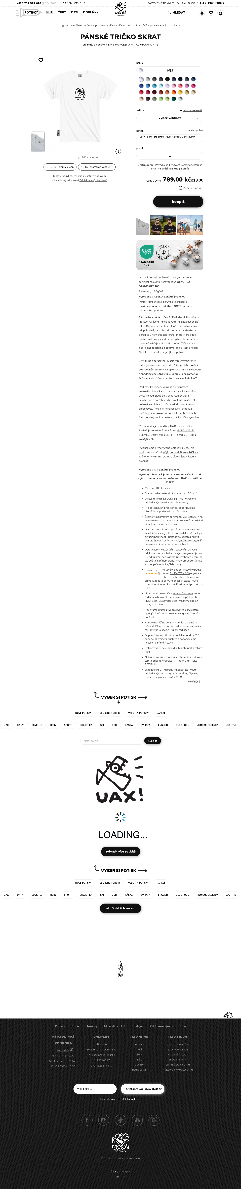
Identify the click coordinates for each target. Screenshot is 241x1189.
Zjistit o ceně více (191, 188)
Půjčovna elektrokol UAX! (178, 1070)
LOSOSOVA (180, 85)
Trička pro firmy (177, 1060)
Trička (111, 25)
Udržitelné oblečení (178, 1045)
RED (141, 92)
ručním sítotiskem (183, 594)
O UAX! (181, 3)
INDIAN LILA (193, 85)
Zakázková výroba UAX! (93, 180)
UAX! (114, 1159)
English (126, 1172)
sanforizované (170, 541)
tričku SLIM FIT (167, 435)
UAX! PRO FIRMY (212, 3)
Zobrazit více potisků (121, 852)
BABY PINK (174, 85)
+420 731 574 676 (29, 3)
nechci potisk (195, 130)
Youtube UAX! (137, 1120)
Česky (114, 1172)
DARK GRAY (154, 79)
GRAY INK (187, 79)
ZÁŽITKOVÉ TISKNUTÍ (161, 3)
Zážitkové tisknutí (178, 1050)
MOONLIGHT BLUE (193, 79)
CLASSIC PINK (187, 85)
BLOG (191, 3)
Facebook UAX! (87, 1120)
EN (70, 3)
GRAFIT (161, 79)
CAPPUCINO (141, 99)
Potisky (32, 12)
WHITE (174, 25)
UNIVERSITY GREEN (174, 99)
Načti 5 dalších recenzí (120, 908)
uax (68, 25)
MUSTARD (187, 92)
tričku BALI (185, 435)
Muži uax (77, 25)
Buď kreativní (139, 1070)
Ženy (62, 12)
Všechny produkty (95, 25)
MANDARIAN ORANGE (167, 92)
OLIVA (154, 99)
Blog (183, 1026)
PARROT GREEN (167, 99)
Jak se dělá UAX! (114, 1026)
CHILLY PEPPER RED (148, 92)
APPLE (161, 99)
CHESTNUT (148, 99)
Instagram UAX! (103, 1120)
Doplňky (91, 12)
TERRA (161, 92)
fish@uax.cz (67, 1056)
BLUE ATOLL (154, 85)
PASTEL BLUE (161, 85)
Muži (49, 12)
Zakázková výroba (161, 1026)
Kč (76, 3)
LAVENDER (167, 85)
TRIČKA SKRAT (123, 25)
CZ (64, 3)
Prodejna (137, 1026)
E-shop (76, 1026)
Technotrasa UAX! (154, 1120)
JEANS (174, 79)
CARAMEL (193, 92)
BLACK (167, 79)
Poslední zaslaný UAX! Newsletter (120, 1099)
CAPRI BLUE (148, 85)
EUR (82, 3)
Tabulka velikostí (192, 110)
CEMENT (148, 79)
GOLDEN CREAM (180, 92)
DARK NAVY (180, 79)
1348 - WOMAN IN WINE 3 (96, 167)
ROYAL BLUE (141, 85)
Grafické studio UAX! (178, 1065)
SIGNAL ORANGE (174, 92)
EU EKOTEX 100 (180, 573)
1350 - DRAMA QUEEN (60, 167)
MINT (180, 99)
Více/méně (194, 682)
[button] (199, 226)
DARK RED (154, 92)
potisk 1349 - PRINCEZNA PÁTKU (150, 25)
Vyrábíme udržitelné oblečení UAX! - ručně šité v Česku (63, 25)
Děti (74, 12)
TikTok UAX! (120, 1120)
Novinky (92, 1026)
